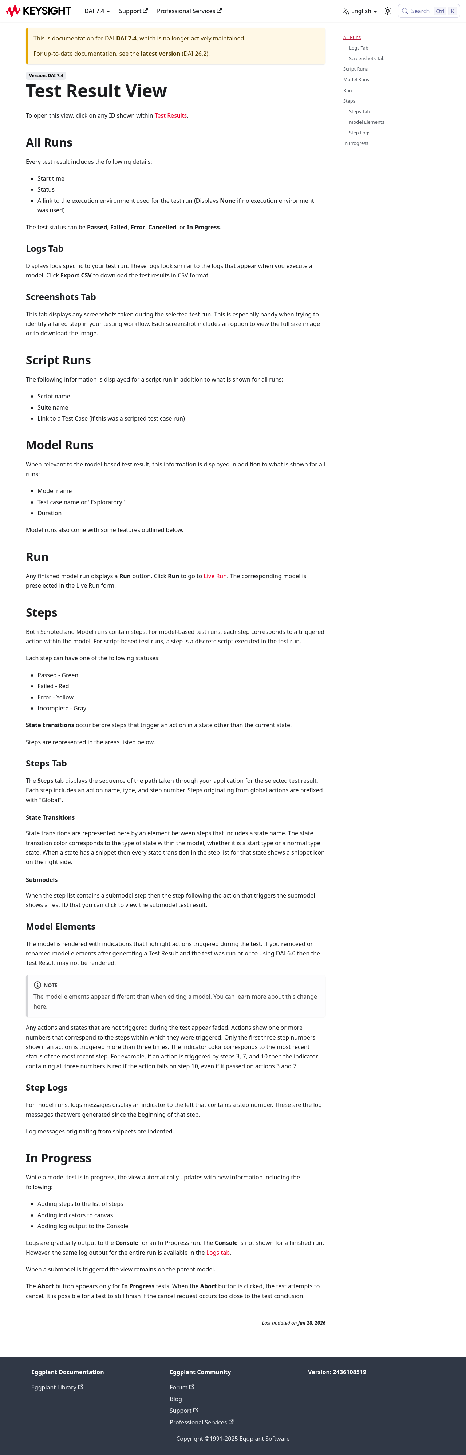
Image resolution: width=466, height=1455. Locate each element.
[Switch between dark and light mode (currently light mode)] (388, 11)
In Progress (355, 143)
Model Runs (356, 79)
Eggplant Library (57, 1387)
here (39, 1006)
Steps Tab (359, 111)
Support (133, 11)
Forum (182, 1387)
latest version (160, 54)
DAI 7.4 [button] (94, 11)
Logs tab (218, 1253)
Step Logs (360, 132)
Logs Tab (358, 47)
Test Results (171, 115)
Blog (176, 1399)
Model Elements (366, 122)
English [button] (356, 11)
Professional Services (189, 11)
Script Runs (355, 69)
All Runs (352, 37)
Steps (349, 101)
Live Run (215, 576)
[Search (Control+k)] (429, 11)
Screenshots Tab (367, 58)
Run (347, 90)
